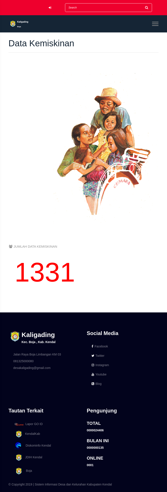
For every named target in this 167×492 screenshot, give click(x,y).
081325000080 (23, 361)
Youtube (99, 374)
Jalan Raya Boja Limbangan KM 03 (37, 354)
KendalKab (26, 434)
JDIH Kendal (27, 457)
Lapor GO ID (28, 424)
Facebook (100, 346)
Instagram (100, 365)
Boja (22, 471)
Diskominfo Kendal (32, 446)
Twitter (98, 355)
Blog (97, 383)
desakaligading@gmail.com (31, 368)
